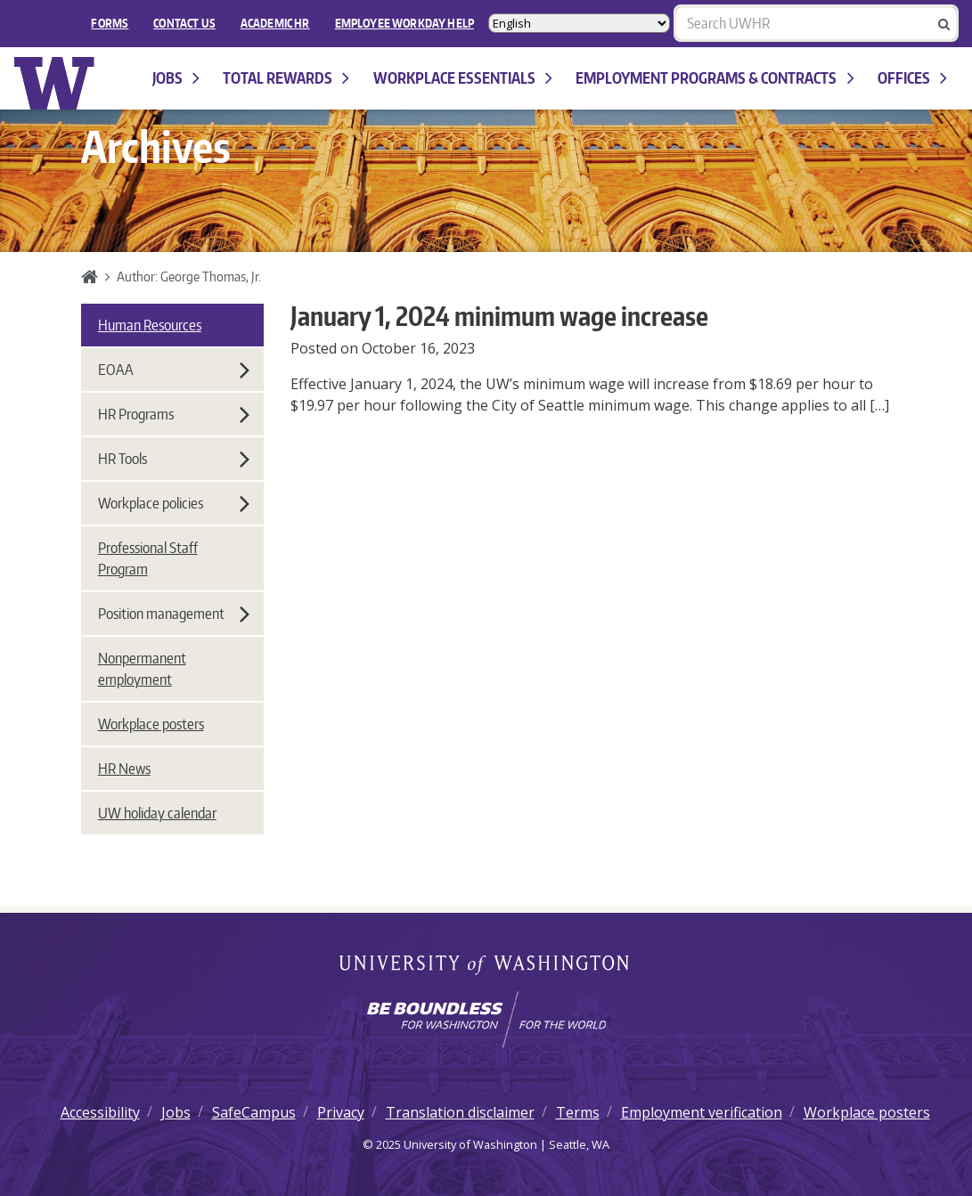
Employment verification (701, 1112)
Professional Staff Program (148, 558)
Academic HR (275, 23)
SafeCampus (254, 1112)
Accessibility (100, 1112)
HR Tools (173, 458)
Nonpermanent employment (142, 668)
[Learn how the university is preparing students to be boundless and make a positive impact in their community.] (486, 1019)
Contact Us (184, 23)
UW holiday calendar (157, 813)
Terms (578, 1112)
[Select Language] (579, 23)
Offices (912, 78)
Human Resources (149, 325)
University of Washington (486, 966)
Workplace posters (151, 724)
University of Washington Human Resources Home (54, 83)
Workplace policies (173, 503)
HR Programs (173, 414)
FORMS (109, 23)
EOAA (173, 369)
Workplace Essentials (462, 78)
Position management (173, 613)
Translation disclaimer (460, 1112)
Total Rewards (286, 78)
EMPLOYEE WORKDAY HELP (404, 23)
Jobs (176, 78)
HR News (124, 768)
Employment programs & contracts (715, 78)
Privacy (340, 1112)
